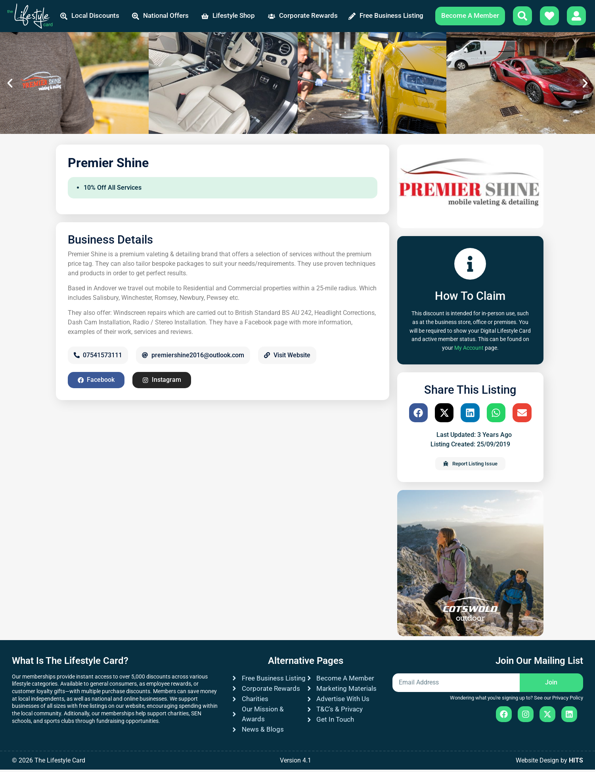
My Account (469, 350)
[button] (10, 85)
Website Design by (549, 762)
